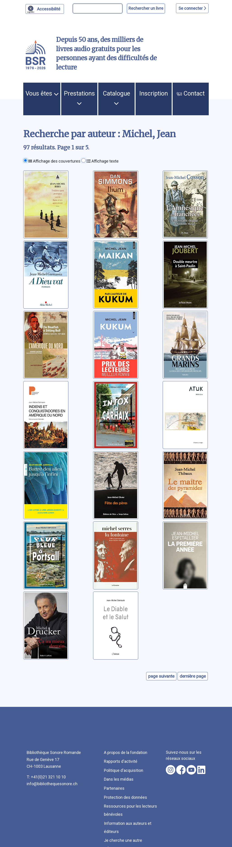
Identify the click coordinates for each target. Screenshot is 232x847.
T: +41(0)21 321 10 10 (46, 777)
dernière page (193, 676)
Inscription (153, 93)
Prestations (79, 98)
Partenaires (114, 788)
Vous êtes (42, 93)
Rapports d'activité (120, 761)
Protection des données (125, 797)
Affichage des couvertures (54, 161)
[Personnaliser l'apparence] (44, 9)
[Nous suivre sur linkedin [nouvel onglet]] (201, 770)
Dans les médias (119, 779)
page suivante (161, 676)
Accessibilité (49, 8)
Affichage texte (103, 161)
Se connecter (192, 8)
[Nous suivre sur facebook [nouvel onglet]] (181, 770)
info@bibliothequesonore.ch (52, 783)
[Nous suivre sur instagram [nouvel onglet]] (170, 770)
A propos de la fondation (125, 752)
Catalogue (116, 98)
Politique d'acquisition (123, 770)
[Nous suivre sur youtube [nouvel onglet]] (191, 770)
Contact (190, 93)
